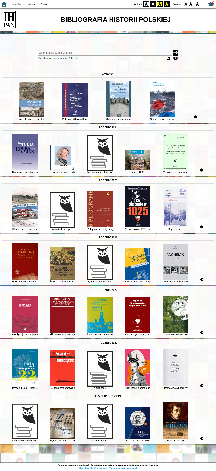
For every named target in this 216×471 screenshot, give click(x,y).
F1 (191, 3)
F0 (185, 3)
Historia (30, 4)
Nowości (16, 4)
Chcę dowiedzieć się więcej (93, 468)
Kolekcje (73, 58)
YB (160, 3)
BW (153, 3)
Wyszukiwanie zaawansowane (52, 58)
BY (166, 3)
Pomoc (44, 4)
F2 (199, 3)
